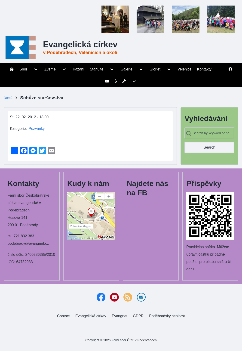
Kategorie (18, 129)
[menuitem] (12, 69)
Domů (8, 98)
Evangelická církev (80, 44)
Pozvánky (37, 129)
